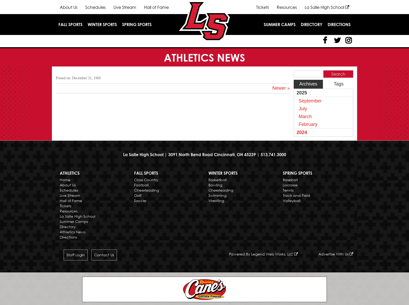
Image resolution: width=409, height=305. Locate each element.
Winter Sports (102, 24)
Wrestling (216, 200)
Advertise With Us (335, 254)
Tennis (288, 190)
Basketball (217, 180)
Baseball (290, 180)
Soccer (140, 200)
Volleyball (291, 200)
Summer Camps (280, 24)
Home (65, 180)
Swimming (217, 195)
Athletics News (72, 232)
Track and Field (296, 195)
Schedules (95, 7)
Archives (308, 84)
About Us (68, 7)
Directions (339, 24)
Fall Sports (70, 24)
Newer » (281, 88)
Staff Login (76, 255)
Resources (287, 7)
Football (141, 185)
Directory (311, 24)
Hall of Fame (156, 7)
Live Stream (124, 7)
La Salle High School (327, 7)
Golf (137, 195)
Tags (339, 84)
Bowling (215, 185)
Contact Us (104, 255)
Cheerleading (146, 190)
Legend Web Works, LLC (274, 254)
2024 (302, 132)
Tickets (262, 7)
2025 (302, 92)
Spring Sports (137, 24)
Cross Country (146, 180)
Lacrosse (290, 185)
